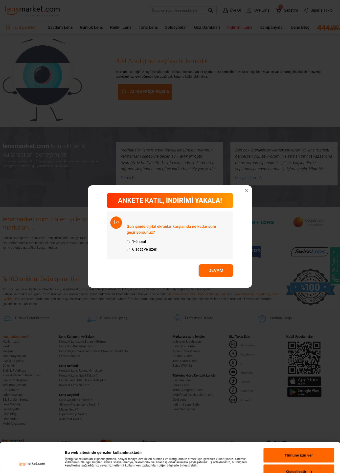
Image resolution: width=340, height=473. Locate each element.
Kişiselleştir (299, 367)
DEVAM (216, 270)
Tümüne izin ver (299, 351)
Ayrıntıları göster (80, 373)
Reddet (299, 384)
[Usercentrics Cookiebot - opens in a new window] (32, 387)
